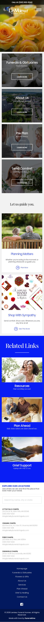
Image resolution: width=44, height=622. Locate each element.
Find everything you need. (22, 389)
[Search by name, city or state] (22, 500)
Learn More (25, 77)
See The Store (24, 329)
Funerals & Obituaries (22, 572)
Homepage (22, 568)
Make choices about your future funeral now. (22, 428)
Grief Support (22, 465)
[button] (22, 513)
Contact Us (22, 597)
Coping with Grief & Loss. (22, 468)
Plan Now (24, 267)
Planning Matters (22, 254)
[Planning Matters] (22, 231)
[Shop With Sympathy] (22, 292)
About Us (22, 580)
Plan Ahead (22, 425)
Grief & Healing (22, 592)
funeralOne (30, 618)
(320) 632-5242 (25, 2)
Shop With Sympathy (22, 315)
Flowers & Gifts (22, 576)
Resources (22, 386)
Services (22, 584)
